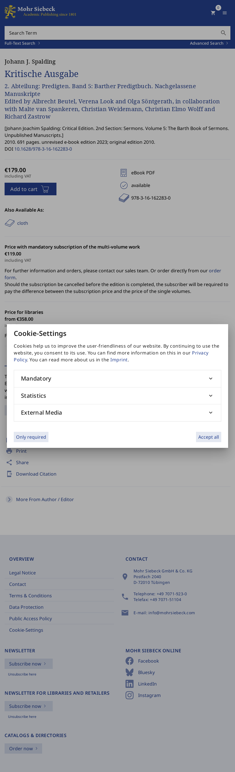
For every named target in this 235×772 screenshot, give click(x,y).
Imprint (119, 360)
